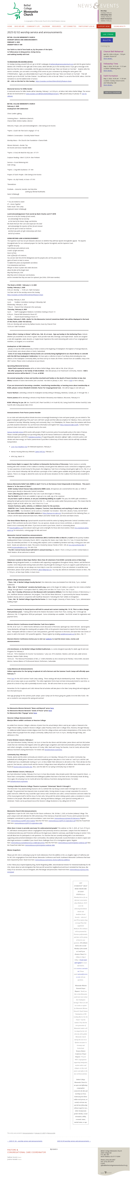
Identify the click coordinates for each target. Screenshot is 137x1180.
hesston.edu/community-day (22, 767)
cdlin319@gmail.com (45, 570)
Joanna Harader (12, 1159)
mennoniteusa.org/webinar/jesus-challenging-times (28, 843)
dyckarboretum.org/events (53, 750)
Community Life (33, 26)
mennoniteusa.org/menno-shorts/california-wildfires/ (52, 860)
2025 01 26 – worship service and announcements (24, 1141)
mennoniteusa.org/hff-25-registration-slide (28, 823)
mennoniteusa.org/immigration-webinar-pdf (72, 843)
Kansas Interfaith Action (15, 432)
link (71, 380)
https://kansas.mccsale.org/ (52, 513)
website (49, 639)
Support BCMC (104, 26)
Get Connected (69, 26)
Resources (56, 26)
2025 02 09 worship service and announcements (74, 1141)
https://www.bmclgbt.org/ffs (69, 425)
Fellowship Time (111, 63)
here (12, 679)
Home (9, 26)
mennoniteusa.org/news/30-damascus (67, 818)
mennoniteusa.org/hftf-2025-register (23, 821)
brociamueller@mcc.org (19, 547)
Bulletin (107, 40)
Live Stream (108, 34)
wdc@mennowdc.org (67, 634)
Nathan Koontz (12, 1157)
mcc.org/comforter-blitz (76, 545)
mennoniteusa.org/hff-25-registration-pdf (62, 821)
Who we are (19, 26)
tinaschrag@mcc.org (16, 528)
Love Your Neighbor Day (19, 447)
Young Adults (119, 26)
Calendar (46, 26)
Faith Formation (111, 76)
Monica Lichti (51, 1133)
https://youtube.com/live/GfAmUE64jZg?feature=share (54, 81)
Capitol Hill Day (40, 452)
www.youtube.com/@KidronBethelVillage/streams (42, 94)
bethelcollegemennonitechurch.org (61, 64)
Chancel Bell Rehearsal (113, 51)
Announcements (28, 1133)
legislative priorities (34, 437)
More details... (108, 58)
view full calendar (112, 92)
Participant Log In (86, 26)
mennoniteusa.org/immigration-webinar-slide (40, 845)
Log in (102, 1172)
